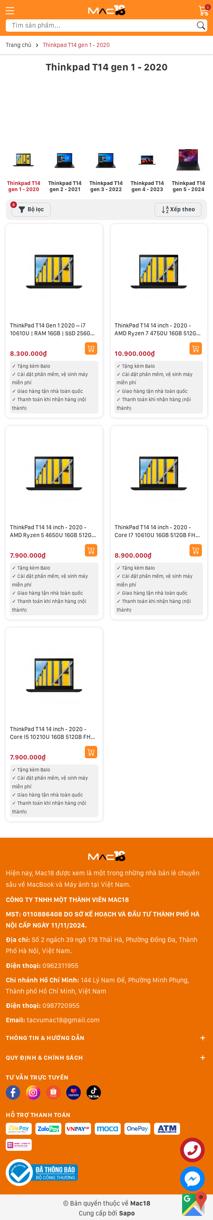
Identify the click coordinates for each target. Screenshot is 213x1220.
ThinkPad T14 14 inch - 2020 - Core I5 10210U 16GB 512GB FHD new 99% (52, 734)
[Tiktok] (94, 1089)
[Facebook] (13, 1089)
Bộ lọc (28, 205)
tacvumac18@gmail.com (63, 1017)
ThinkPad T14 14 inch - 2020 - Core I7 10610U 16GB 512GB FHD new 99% (157, 532)
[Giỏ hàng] (204, 10)
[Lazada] (73, 1089)
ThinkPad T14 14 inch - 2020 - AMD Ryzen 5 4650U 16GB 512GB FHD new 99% (52, 532)
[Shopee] (53, 1089)
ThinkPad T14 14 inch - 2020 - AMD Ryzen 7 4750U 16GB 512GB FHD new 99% (157, 330)
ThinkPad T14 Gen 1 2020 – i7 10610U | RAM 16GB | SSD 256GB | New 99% (53, 330)
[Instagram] (33, 1089)
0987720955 (61, 1003)
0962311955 (60, 963)
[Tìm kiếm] (201, 25)
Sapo (127, 1211)
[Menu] (10, 10)
